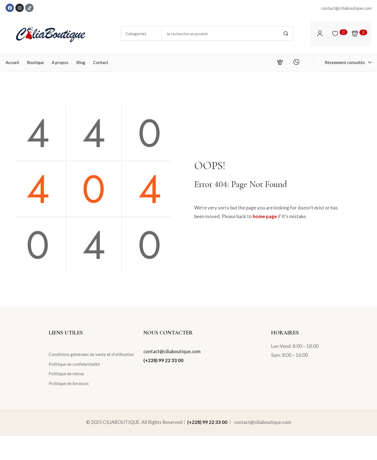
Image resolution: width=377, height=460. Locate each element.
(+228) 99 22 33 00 (163, 360)
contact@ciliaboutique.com (172, 351)
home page (265, 216)
